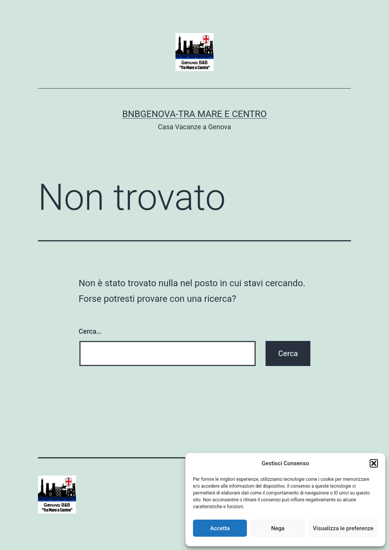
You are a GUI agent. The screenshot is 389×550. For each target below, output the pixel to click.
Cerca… (90, 331)
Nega (278, 528)
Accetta (220, 528)
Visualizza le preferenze (343, 528)
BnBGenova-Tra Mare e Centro (194, 114)
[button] (374, 463)
